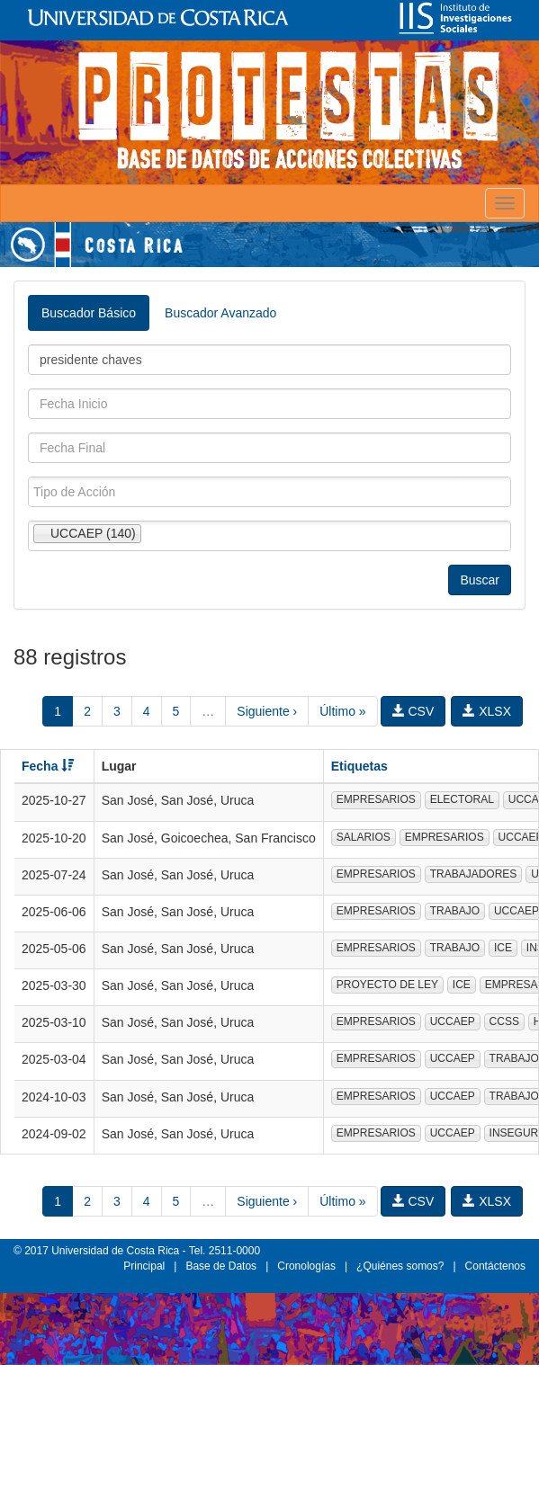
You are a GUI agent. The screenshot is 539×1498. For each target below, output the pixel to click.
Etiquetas (359, 766)
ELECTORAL (462, 799)
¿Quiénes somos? (400, 1266)
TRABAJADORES (473, 874)
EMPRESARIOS (376, 799)
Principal (144, 1266)
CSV (413, 711)
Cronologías (306, 1266)
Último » (342, 711)
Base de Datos (220, 1266)
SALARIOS (364, 837)
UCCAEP (452, 1021)
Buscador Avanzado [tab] (220, 313)
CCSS (504, 1021)
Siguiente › (267, 711)
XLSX (487, 711)
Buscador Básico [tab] (88, 313)
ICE (503, 947)
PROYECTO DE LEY (387, 984)
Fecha (48, 766)
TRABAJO (455, 911)
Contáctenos (495, 1266)
